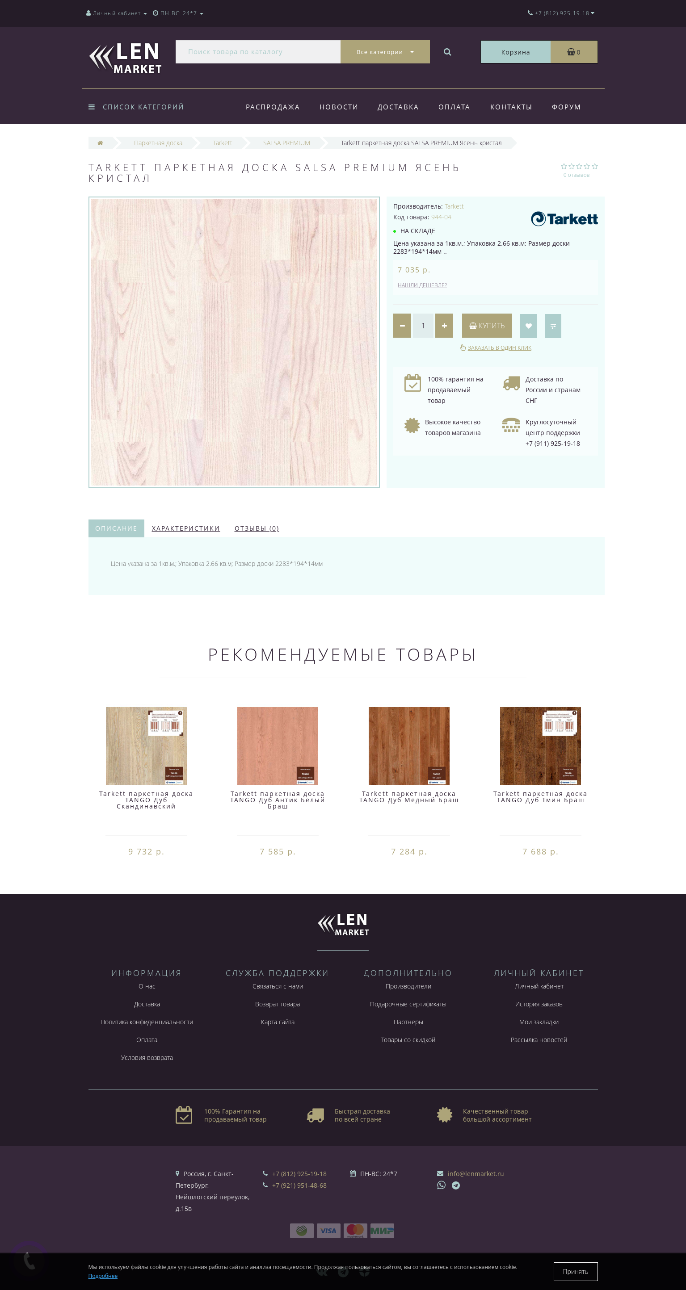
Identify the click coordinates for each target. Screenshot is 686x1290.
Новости (339, 106)
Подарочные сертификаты (408, 1004)
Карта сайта (278, 1022)
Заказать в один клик (499, 348)
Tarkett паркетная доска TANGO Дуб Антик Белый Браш (277, 799)
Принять (576, 1271)
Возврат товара (277, 1004)
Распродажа (273, 106)
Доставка (398, 106)
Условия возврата (147, 1057)
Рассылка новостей (539, 1039)
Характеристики (186, 528)
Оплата (454, 106)
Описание (116, 528)
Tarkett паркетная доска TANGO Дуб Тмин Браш (540, 796)
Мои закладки (539, 1022)
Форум (566, 106)
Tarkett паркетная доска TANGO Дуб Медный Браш (409, 796)
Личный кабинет (539, 986)
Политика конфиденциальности (147, 1022)
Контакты (511, 106)
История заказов (539, 1004)
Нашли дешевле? (422, 285)
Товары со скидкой (408, 1039)
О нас (147, 986)
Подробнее (103, 1276)
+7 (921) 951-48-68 (299, 1185)
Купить (487, 326)
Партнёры (408, 1022)
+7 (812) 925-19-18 (299, 1173)
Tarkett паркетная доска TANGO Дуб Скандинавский (146, 799)
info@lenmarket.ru (476, 1173)
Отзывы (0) (257, 528)
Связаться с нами (278, 986)
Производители (408, 986)
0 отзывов (577, 175)
